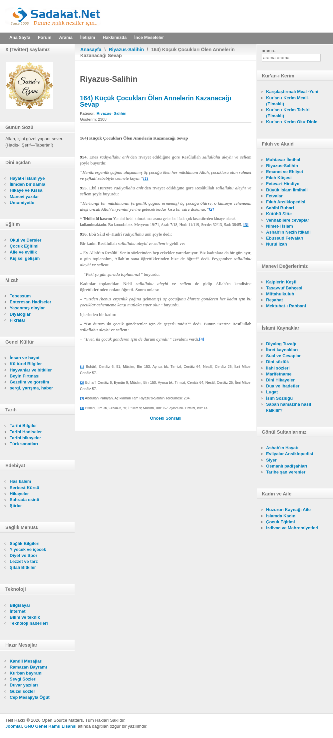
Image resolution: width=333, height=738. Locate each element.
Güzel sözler (22, 691)
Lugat (272, 391)
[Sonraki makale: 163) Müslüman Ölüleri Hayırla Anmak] (173, 418)
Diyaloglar (20, 314)
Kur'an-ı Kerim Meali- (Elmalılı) (287, 100)
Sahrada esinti (24, 499)
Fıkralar (17, 320)
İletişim (87, 37)
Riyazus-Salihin (126, 49)
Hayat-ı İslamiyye (27, 178)
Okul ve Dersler (25, 240)
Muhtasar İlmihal (283, 159)
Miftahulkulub (280, 293)
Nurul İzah (276, 244)
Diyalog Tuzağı (281, 343)
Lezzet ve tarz (24, 561)
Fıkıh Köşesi (279, 177)
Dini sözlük (277, 361)
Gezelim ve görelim (29, 381)
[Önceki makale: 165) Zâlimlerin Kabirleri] (158, 418)
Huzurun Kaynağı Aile (288, 509)
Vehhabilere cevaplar (287, 220)
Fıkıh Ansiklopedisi (285, 201)
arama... (270, 50)
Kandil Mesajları (26, 661)
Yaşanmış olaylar (27, 307)
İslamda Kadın (280, 515)
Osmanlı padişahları (286, 466)
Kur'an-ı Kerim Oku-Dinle (291, 121)
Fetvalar (274, 195)
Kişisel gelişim (25, 258)
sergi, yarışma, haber (31, 387)
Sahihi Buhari (280, 207)
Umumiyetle (22, 202)
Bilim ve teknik (25, 617)
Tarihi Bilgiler (23, 425)
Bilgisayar (20, 605)
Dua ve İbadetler (282, 385)
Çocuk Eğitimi (24, 246)
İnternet (18, 611)
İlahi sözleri (278, 368)
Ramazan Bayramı (28, 667)
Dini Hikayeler (280, 379)
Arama (65, 37)
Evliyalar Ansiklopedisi (289, 453)
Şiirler (16, 505)
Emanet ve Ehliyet (284, 171)
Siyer (271, 460)
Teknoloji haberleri (29, 623)
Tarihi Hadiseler (26, 431)
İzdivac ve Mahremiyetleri (292, 527)
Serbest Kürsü (24, 487)
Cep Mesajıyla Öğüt (30, 697)
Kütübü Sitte (279, 213)
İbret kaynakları (282, 349)
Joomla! (13, 726)
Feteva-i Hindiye (282, 183)
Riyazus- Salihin (112, 113)
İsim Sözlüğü (279, 398)
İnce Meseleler (149, 37)
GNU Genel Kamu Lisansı (50, 726)
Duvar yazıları (24, 685)
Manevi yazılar (24, 196)
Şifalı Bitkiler (23, 567)
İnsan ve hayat (25, 357)
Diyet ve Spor (23, 555)
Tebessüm (20, 295)
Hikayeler (19, 493)
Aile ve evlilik (23, 252)
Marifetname (279, 373)
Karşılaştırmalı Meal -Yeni (292, 91)
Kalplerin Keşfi (281, 281)
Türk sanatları (24, 443)
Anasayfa (91, 49)
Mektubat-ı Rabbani (286, 305)
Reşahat (274, 299)
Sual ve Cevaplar (283, 355)
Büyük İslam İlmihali (287, 189)
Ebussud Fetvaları (284, 238)
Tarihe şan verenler (285, 472)
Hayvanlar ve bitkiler (31, 370)
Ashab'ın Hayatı (282, 447)
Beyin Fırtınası (25, 375)
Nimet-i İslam (279, 226)
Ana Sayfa (19, 37)
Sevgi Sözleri (23, 679)
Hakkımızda (115, 37)
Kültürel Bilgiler (26, 363)
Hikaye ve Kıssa (26, 190)
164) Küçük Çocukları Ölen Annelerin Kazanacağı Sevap (155, 101)
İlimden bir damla (27, 184)
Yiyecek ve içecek (28, 549)
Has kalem (20, 481)
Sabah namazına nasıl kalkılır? (288, 407)
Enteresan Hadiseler (30, 301)
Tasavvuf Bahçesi (284, 287)
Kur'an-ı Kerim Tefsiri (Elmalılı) (288, 112)
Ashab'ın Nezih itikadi (288, 232)
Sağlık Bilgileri (25, 543)
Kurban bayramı (26, 673)
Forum (44, 37)
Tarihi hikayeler (25, 437)
